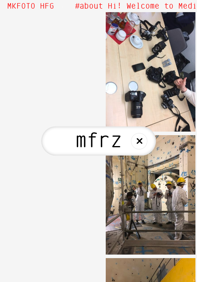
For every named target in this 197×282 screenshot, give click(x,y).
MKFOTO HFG (30, 6)
